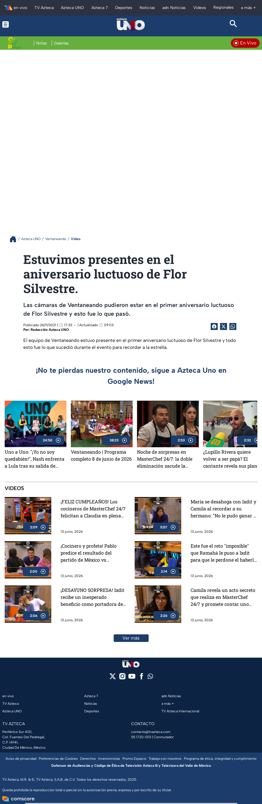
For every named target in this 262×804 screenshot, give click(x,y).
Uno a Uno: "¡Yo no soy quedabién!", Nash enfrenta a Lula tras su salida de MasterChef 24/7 (34, 459)
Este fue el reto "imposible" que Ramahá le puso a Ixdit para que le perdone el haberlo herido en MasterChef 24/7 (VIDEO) (223, 553)
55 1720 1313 (141, 737)
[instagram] (122, 678)
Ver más (131, 638)
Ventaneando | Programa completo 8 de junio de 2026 (101, 455)
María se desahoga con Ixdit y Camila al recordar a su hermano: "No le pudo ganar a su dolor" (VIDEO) (223, 508)
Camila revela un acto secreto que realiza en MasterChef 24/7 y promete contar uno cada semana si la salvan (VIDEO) (223, 597)
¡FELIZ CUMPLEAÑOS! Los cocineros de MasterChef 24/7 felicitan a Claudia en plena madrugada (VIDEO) (93, 508)
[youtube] (132, 678)
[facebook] (141, 678)
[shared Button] (232, 326)
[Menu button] (28, 24)
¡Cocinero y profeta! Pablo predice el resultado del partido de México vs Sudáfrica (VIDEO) (89, 553)
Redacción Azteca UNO (50, 330)
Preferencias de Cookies (58, 759)
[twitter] (112, 678)
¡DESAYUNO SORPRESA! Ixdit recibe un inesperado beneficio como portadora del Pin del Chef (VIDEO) (92, 597)
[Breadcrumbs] (15, 239)
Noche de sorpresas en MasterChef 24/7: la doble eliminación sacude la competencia (164, 459)
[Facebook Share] (214, 326)
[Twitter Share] (223, 326)
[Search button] (233, 24)
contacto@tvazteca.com (150, 732)
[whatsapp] (150, 677)
